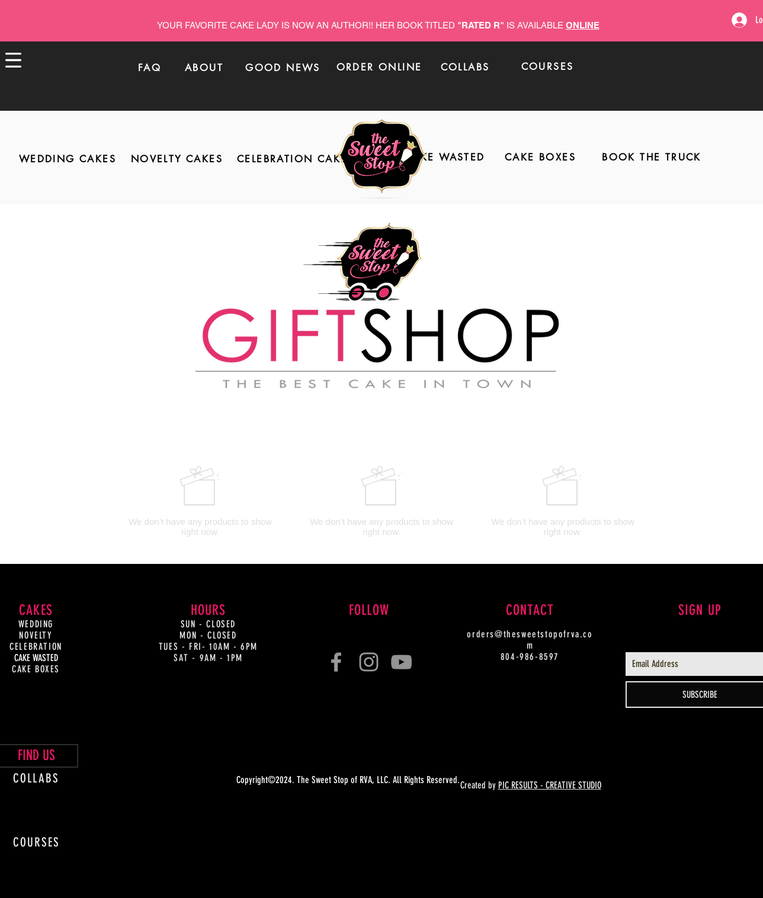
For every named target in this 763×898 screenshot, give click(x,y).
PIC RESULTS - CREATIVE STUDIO (549, 785)
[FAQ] (150, 67)
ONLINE (583, 25)
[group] (381, 500)
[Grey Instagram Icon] (369, 662)
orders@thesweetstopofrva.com (529, 639)
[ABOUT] (204, 67)
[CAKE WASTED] (444, 157)
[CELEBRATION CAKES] (295, 159)
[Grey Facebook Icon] (336, 662)
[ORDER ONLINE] (379, 67)
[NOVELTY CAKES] (177, 159)
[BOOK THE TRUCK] (651, 157)
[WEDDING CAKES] (67, 159)
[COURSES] (547, 66)
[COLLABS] (465, 67)
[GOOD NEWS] (283, 67)
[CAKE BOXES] (540, 157)
